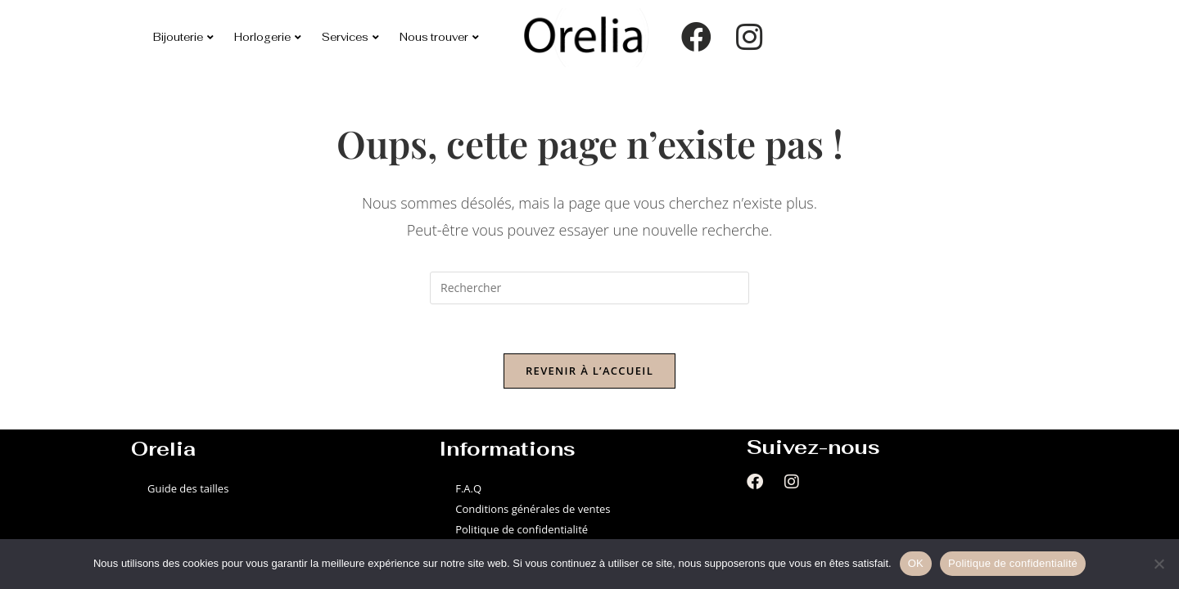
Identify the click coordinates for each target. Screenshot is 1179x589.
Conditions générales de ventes (532, 508)
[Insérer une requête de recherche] (589, 288)
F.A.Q (468, 488)
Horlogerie (267, 37)
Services (350, 37)
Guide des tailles (187, 488)
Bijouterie (183, 37)
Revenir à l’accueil (589, 370)
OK (916, 563)
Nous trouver (439, 37)
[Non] (1158, 563)
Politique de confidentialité (521, 529)
